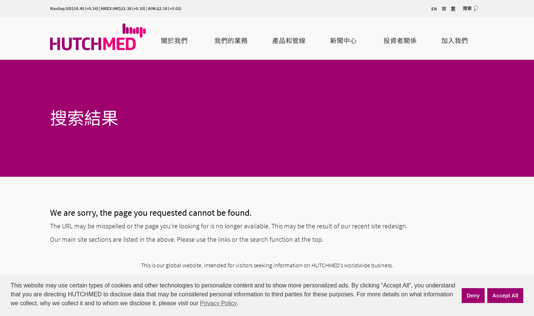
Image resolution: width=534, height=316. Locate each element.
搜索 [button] (467, 8)
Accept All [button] (505, 296)
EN (434, 9)
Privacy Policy (218, 303)
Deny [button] (473, 296)
